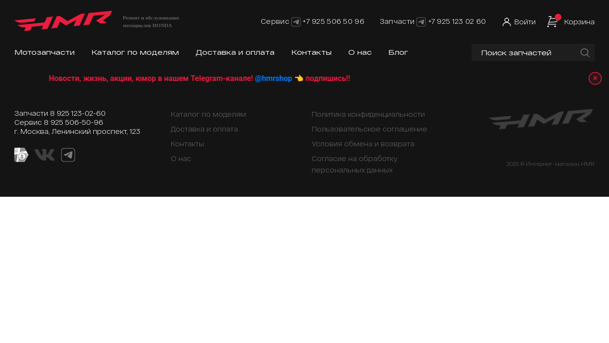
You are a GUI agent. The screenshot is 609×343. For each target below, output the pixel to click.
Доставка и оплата (235, 52)
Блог (398, 52)
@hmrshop (285, 78)
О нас (360, 52)
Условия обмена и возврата (363, 144)
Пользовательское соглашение (369, 129)
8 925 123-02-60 (78, 113)
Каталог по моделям (135, 52)
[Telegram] (296, 21)
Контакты (311, 52)
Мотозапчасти (44, 52)
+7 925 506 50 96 (333, 21)
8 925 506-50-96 (73, 122)
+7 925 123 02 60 (457, 21)
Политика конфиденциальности (368, 114)
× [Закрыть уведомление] (595, 78)
